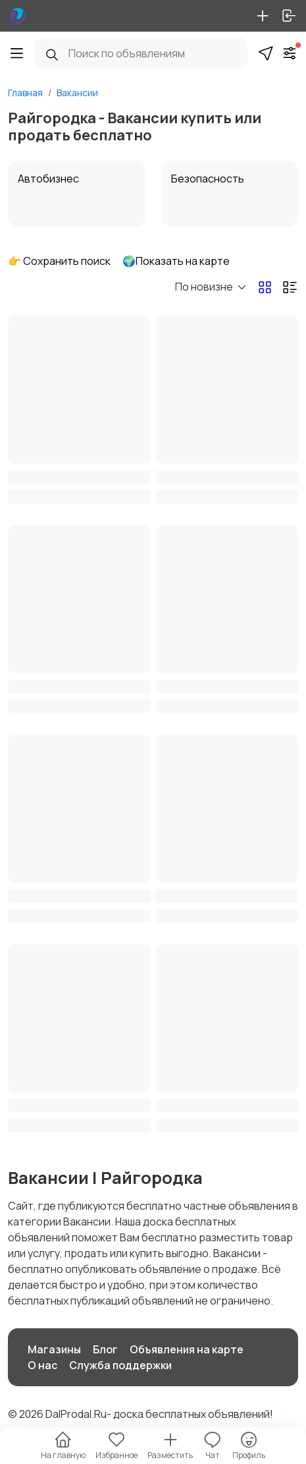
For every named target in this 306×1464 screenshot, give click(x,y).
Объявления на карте (186, 1349)
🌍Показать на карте (176, 261)
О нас (42, 1365)
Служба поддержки (120, 1365)
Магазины (54, 1349)
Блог (105, 1349)
